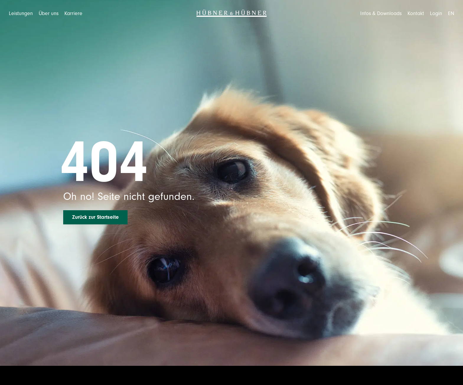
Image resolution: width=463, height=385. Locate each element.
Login (436, 13)
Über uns (48, 13)
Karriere (73, 13)
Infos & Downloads (381, 13)
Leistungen (21, 13)
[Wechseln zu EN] (451, 13)
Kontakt (415, 13)
